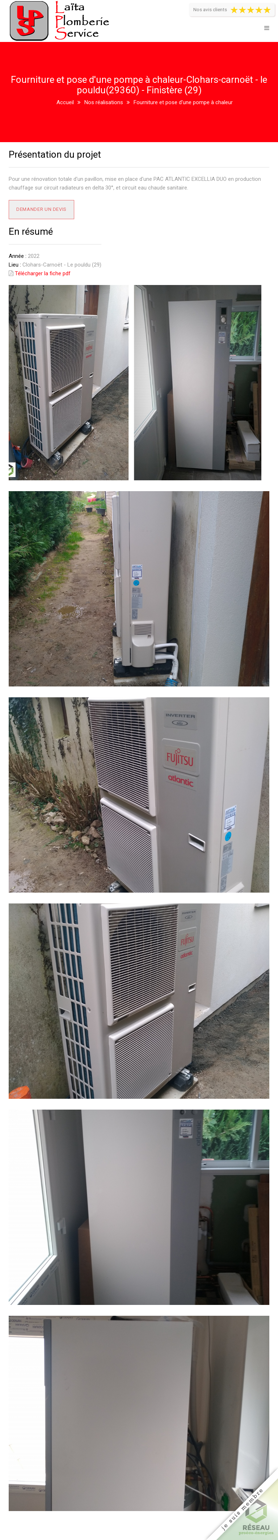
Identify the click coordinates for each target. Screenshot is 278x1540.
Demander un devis (41, 209)
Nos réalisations (103, 102)
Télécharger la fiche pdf (43, 273)
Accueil (65, 102)
